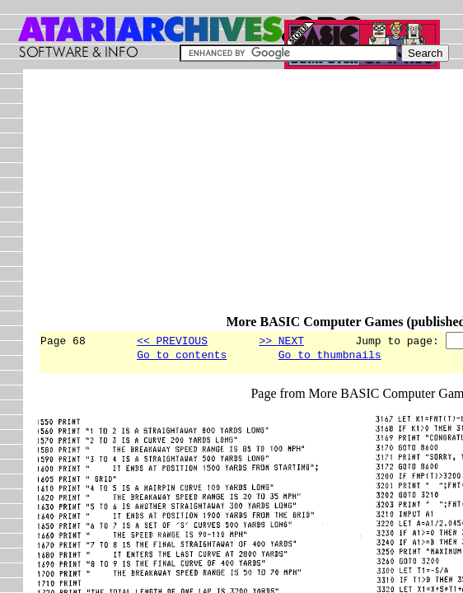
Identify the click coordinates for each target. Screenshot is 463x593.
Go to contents (182, 356)
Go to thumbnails (329, 356)
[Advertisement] (250, 199)
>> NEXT (281, 340)
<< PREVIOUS (172, 340)
